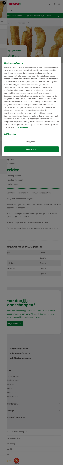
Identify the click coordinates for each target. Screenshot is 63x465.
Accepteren (31, 149)
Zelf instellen (10, 134)
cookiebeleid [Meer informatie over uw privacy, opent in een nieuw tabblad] (22, 127)
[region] (32, 106)
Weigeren (30, 141)
